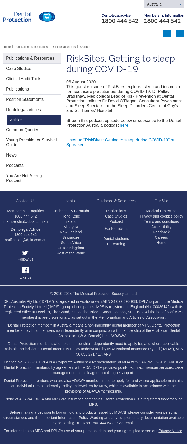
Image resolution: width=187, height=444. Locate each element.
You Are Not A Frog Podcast (24, 178)
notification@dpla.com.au (25, 240)
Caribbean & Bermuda (71, 211)
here (124, 125)
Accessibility (161, 227)
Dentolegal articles (64, 46)
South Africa (71, 242)
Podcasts (15, 165)
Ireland (71, 221)
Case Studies (18, 68)
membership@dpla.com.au (25, 221)
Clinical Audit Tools (23, 79)
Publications (17, 89)
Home (7, 46)
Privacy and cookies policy (161, 216)
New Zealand (71, 232)
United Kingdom (71, 248)
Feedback (161, 232)
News (11, 155)
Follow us (25, 259)
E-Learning (116, 244)
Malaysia (71, 227)
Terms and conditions (161, 221)
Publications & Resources (31, 46)
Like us (25, 277)
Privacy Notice (170, 431)
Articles (85, 46)
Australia (154, 4)
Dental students (116, 239)
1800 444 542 (162, 21)
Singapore (70, 237)
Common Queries (22, 129)
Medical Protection (161, 211)
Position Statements (25, 99)
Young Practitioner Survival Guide (31, 142)
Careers (161, 237)
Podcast (116, 221)
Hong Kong (71, 216)
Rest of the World (71, 253)
